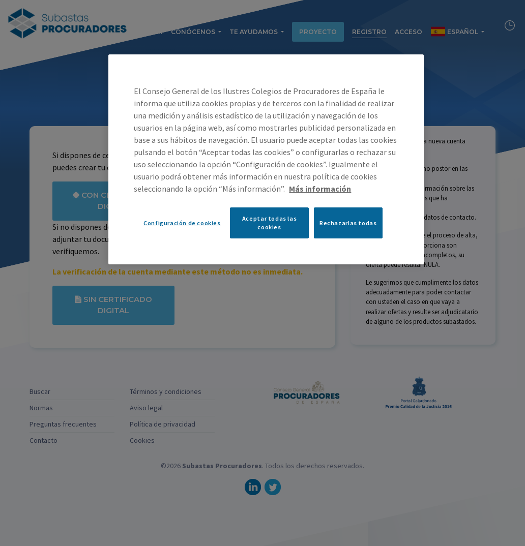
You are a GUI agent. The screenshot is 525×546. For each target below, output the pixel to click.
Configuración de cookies (182, 223)
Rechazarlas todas (347, 223)
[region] (265, 159)
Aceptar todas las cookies (269, 223)
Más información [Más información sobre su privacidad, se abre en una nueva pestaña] (320, 189)
